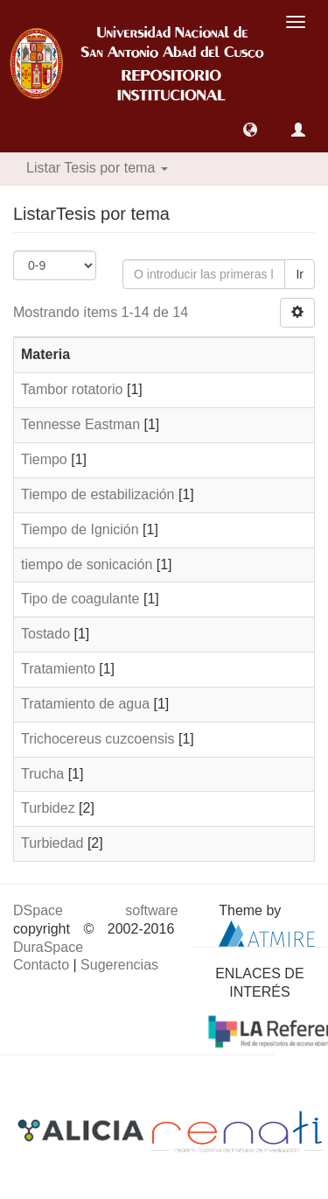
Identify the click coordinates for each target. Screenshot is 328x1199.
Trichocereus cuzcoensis (97, 738)
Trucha (42, 773)
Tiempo (44, 459)
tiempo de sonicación (86, 564)
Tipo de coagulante (80, 598)
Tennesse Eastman (80, 424)
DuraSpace (48, 947)
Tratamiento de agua (85, 703)
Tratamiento (58, 668)
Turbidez (48, 808)
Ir (300, 274)
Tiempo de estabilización (98, 494)
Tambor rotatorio (72, 389)
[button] (250, 129)
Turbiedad (52, 843)
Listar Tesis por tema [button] (97, 167)
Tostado (45, 633)
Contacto (41, 964)
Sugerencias (119, 964)
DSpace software (95, 910)
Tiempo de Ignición (80, 529)
